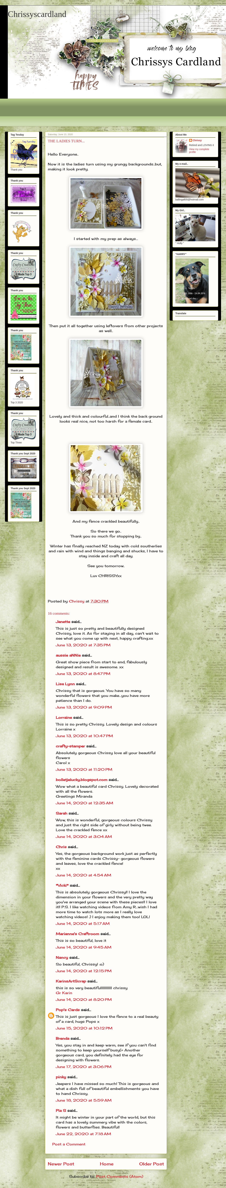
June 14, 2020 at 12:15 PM (84, 971)
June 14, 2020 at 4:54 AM (83, 875)
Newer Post (61, 1163)
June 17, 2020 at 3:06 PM (83, 1066)
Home (107, 1163)
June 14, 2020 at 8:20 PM (84, 999)
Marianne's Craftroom (77, 934)
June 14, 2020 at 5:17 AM (83, 923)
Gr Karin (64, 993)
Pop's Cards (68, 1010)
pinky (61, 1077)
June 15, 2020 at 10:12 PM (84, 1028)
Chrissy (197, 140)
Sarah (61, 813)
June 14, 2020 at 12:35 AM (84, 803)
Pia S (61, 1110)
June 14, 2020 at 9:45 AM (83, 947)
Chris (61, 847)
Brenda (62, 1038)
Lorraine (64, 717)
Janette (63, 621)
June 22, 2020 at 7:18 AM (83, 1134)
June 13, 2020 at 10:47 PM (84, 736)
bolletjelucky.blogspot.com (81, 779)
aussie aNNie (68, 655)
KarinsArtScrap (71, 981)
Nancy (62, 957)
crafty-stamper (70, 746)
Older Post (151, 1163)
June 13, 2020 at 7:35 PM (83, 645)
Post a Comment (68, 1144)
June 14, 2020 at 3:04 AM (84, 836)
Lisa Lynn (65, 684)
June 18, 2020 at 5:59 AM (84, 1100)
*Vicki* (62, 885)
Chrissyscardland (37, 14)
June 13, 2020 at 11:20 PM (84, 769)
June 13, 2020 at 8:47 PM (83, 673)
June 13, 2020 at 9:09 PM (84, 707)
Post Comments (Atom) (119, 1176)
